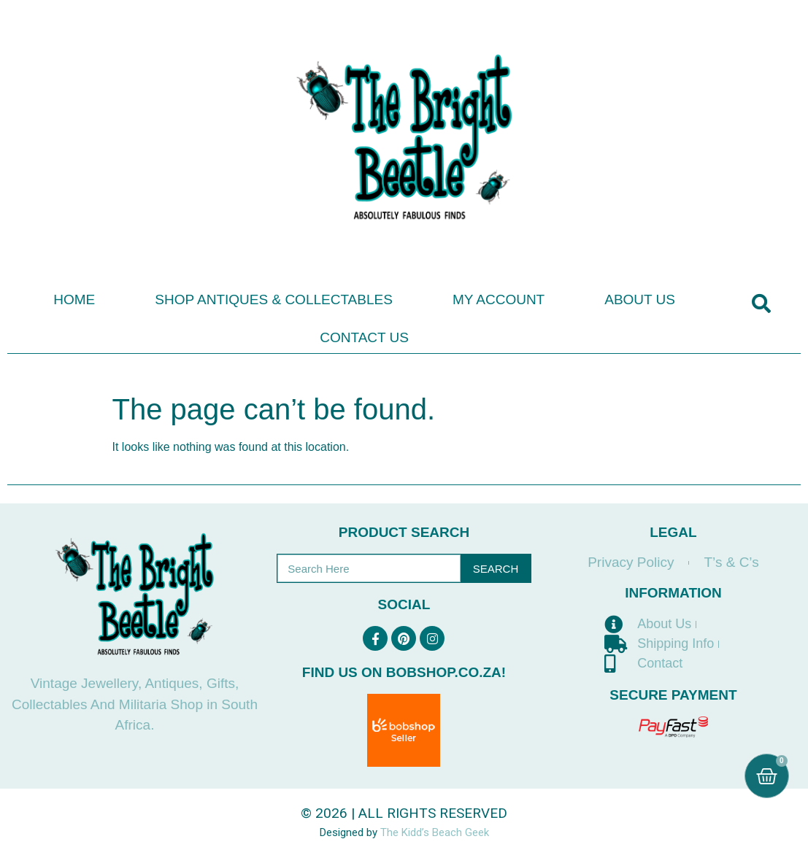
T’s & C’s (731, 562)
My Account (499, 299)
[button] (761, 304)
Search (496, 568)
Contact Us (364, 337)
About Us (639, 299)
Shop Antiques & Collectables (274, 299)
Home (74, 299)
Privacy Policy (631, 562)
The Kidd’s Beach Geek (434, 832)
